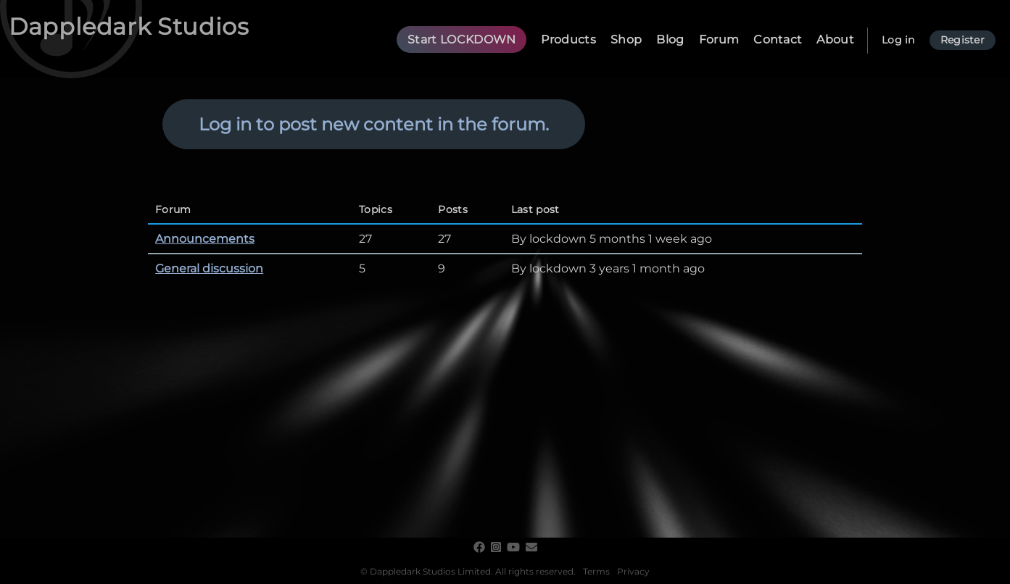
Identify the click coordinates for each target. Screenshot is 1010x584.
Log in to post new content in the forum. (374, 124)
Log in (898, 39)
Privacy (633, 571)
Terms (596, 571)
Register (962, 39)
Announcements (204, 239)
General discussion (209, 268)
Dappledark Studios (129, 26)
